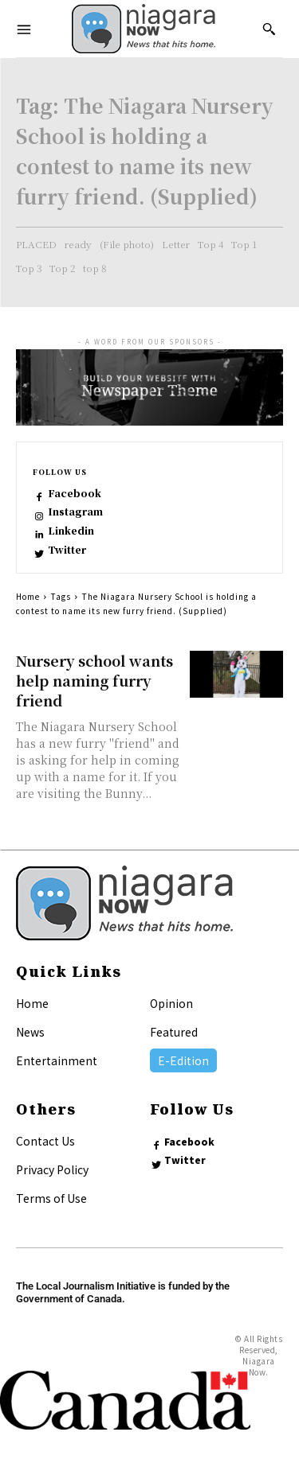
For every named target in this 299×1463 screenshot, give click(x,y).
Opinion (171, 1003)
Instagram (75, 511)
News (30, 1032)
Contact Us (45, 1141)
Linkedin (71, 530)
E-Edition (183, 1060)
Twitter (67, 549)
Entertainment (56, 1060)
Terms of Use (51, 1198)
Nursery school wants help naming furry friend (94, 680)
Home (28, 596)
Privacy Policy (52, 1169)
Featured (174, 1032)
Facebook (74, 493)
